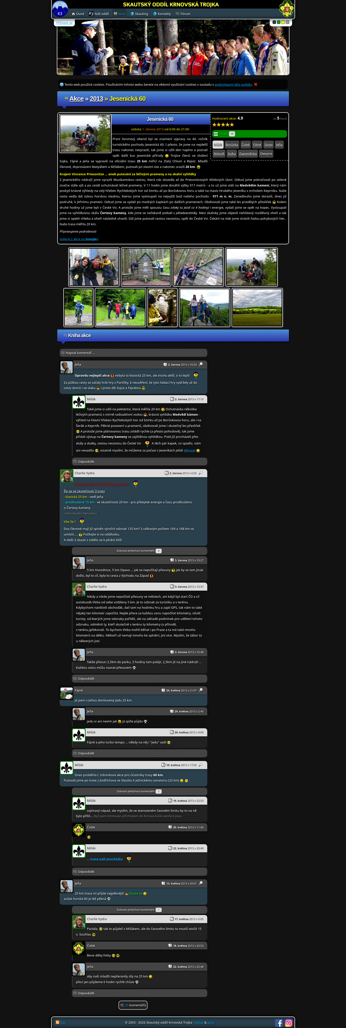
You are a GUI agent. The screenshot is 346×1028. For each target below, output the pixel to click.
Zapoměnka (248, 153)
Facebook (279, 1023)
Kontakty (164, 13)
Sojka (232, 153)
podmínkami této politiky (233, 84)
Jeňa (279, 144)
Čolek (246, 144)
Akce (76, 98)
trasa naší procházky (106, 859)
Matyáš (219, 153)
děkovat (189, 450)
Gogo (269, 144)
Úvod (80, 13)
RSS (63, 1022)
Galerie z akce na (79, 239)
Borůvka (232, 144)
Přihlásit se (64, 23)
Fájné (257, 144)
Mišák (218, 144)
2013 (96, 98)
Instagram (289, 1023)
